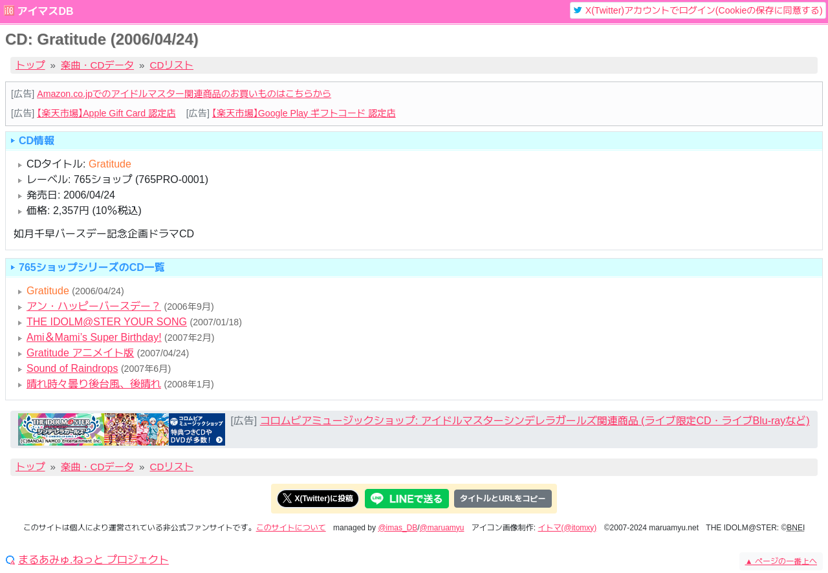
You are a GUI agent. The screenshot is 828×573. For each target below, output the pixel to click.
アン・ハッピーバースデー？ (94, 306)
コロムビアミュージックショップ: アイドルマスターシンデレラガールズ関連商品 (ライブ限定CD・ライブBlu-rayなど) (535, 420)
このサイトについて (291, 527)
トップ (30, 64)
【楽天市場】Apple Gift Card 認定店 (106, 113)
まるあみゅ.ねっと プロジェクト (93, 560)
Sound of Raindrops (72, 368)
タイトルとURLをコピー (503, 498)
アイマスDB (45, 11)
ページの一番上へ (781, 561)
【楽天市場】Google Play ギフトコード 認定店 (304, 113)
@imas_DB (397, 527)
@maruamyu (442, 527)
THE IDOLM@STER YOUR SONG (107, 321)
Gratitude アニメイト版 (80, 352)
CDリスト (172, 64)
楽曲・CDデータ (97, 64)
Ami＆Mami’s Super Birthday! (94, 337)
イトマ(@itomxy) (567, 527)
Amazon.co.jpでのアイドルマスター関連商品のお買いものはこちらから (184, 94)
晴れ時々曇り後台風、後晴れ (94, 383)
